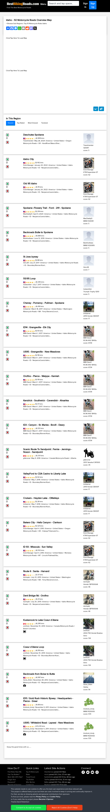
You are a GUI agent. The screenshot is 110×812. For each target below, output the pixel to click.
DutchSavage (28, 165)
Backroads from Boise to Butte (39, 674)
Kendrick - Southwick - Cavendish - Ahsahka (46, 400)
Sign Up (92, 5)
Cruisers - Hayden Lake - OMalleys (41, 498)
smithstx (26, 626)
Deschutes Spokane (33, 134)
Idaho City (28, 159)
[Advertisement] (55, 54)
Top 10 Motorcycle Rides (32, 784)
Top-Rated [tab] (20, 123)
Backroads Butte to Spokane (38, 232)
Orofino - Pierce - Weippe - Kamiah (41, 376)
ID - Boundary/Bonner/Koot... (35, 265)
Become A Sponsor (46, 799)
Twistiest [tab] (44, 123)
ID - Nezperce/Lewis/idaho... (49, 167)
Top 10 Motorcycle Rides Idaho (35, 23)
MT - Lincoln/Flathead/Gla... (48, 555)
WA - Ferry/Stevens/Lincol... (48, 311)
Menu (43, 4)
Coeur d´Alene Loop (33, 647)
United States (59, 141)
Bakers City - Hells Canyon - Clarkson (42, 522)
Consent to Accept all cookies (28, 807)
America (49, 141)
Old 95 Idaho (30, 183)
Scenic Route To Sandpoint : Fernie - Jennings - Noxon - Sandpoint (47, 451)
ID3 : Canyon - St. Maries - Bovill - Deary (44, 425)
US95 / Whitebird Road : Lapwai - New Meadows (48, 722)
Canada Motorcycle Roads (59, 458)
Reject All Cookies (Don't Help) (64, 807)
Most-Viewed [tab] (33, 123)
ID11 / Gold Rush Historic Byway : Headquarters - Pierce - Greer (48, 700)
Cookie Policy (55, 796)
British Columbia (29, 628)
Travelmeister (28, 141)
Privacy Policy (41, 796)
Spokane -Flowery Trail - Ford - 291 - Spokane (47, 208)
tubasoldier (27, 284)
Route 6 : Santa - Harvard (36, 571)
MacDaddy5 (27, 214)
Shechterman (49, 783)
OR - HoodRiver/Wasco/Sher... (49, 143)
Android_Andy (28, 707)
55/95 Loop (29, 278)
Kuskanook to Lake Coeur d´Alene (40, 620)
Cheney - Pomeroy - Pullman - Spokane (43, 303)
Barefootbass (28, 238)
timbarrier (26, 309)
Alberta (73, 458)
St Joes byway (30, 256)
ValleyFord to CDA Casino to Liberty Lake (44, 473)
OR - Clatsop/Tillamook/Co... (49, 531)
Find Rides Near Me (14, 783)
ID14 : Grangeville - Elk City (37, 327)
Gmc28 (26, 262)
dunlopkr (26, 577)
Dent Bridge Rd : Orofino (36, 595)
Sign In (85, 5)
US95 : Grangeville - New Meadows (41, 351)
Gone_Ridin (27, 680)
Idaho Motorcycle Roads (69, 262)
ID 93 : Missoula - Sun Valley (38, 547)
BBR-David (27, 333)
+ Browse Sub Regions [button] (14, 23)
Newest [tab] (10, 123)
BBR (60, 783)
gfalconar (26, 458)
